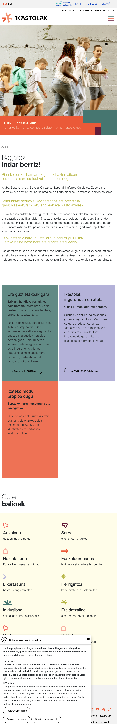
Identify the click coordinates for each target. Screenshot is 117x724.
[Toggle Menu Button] (111, 16)
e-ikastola (69, 10)
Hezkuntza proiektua (83, 370)
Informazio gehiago (43, 655)
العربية (94, 4)
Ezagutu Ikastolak (25, 370)
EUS (5, 3)
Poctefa (92, 715)
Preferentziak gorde (17, 710)
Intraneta (85, 10)
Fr (81, 4)
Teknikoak (10, 683)
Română (105, 4)
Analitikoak (10, 661)
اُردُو (87, 4)
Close (88, 639)
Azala (4, 146)
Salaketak (105, 715)
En (76, 4)
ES (11, 3)
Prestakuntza (104, 10)
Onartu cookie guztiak (46, 719)
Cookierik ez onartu (17, 719)
